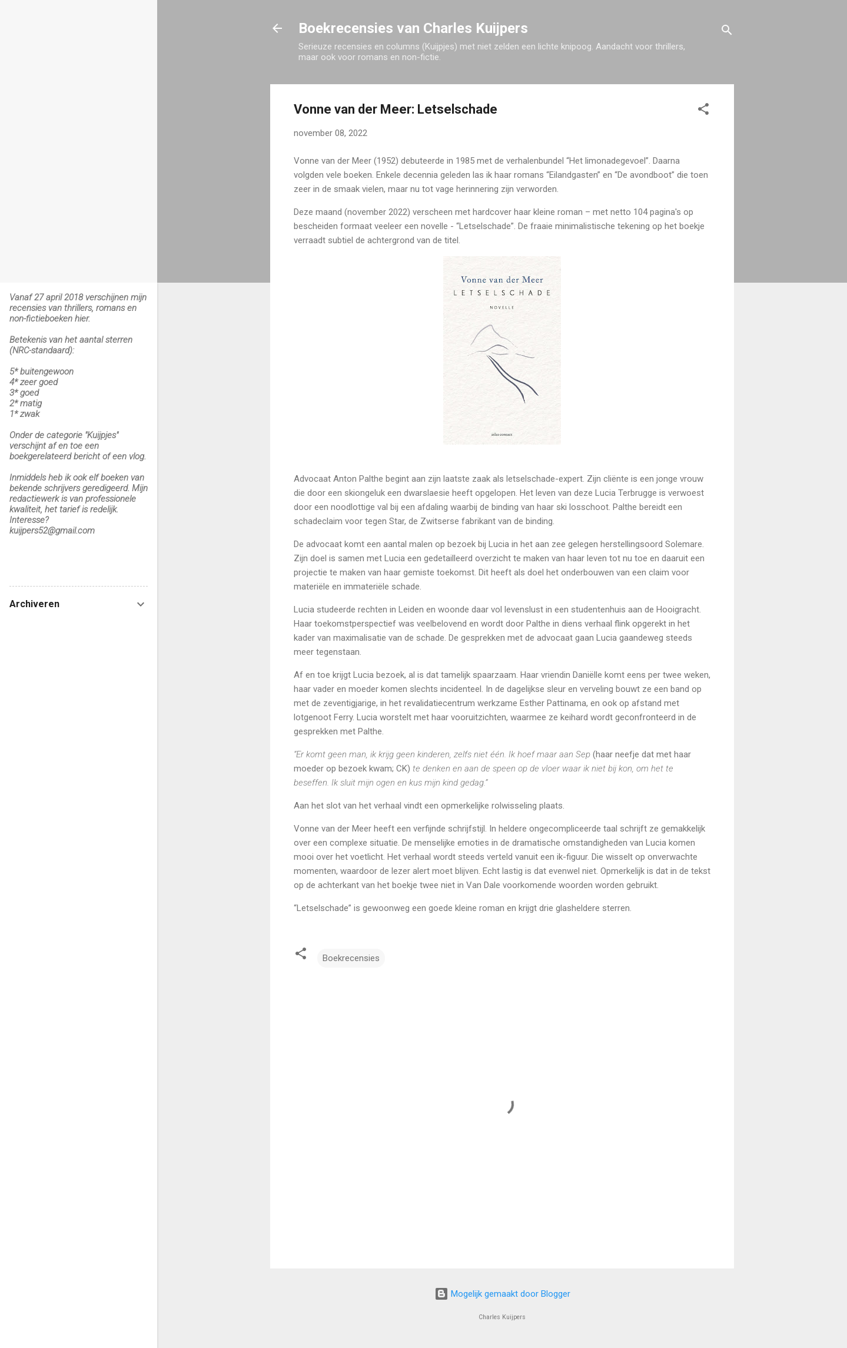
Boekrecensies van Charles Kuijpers (413, 28)
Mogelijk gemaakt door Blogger (502, 1294)
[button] (703, 111)
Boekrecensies (351, 958)
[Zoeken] (727, 32)
